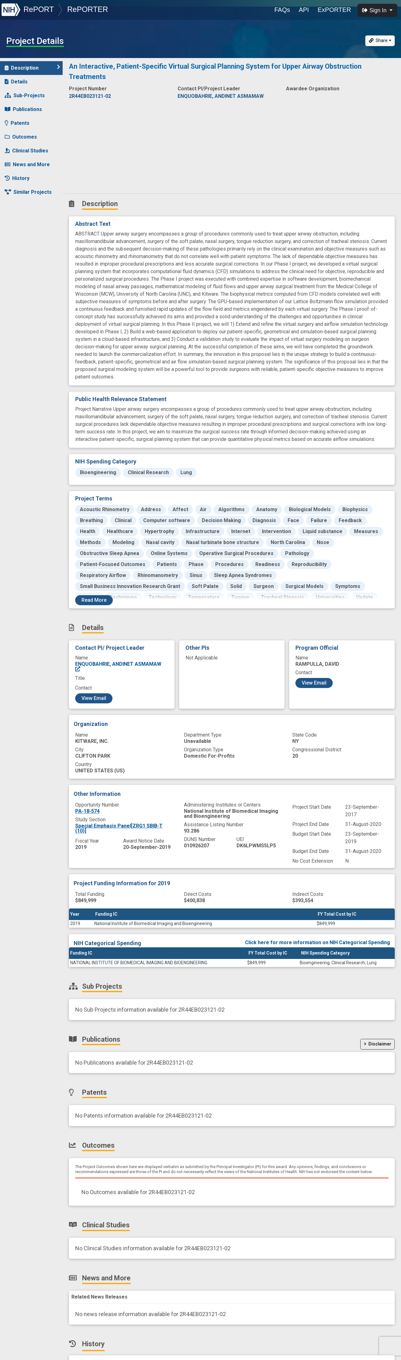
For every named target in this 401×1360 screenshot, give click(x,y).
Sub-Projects (25, 95)
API (304, 9)
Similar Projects (28, 192)
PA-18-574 (87, 811)
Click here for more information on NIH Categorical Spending (317, 942)
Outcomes (21, 137)
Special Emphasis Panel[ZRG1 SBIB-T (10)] (119, 828)
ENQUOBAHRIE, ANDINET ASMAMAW (118, 666)
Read (94, 600)
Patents (17, 123)
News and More (27, 164)
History (17, 178)
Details (16, 82)
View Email (93, 698)
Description (32, 67)
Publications (23, 109)
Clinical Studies (26, 151)
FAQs (282, 9)
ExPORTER (334, 9)
